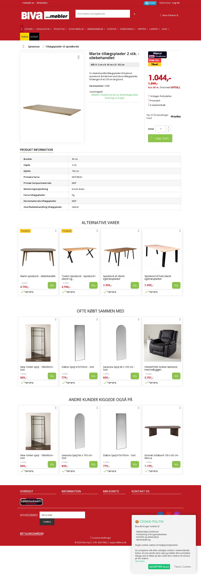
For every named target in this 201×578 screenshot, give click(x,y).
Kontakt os (28, 2)
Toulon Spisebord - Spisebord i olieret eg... (79, 277)
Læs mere (140, 561)
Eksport (66, 512)
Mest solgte (26, 512)
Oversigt (24, 521)
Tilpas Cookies (182, 566)
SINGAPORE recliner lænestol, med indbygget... (161, 368)
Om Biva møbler (70, 503)
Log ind (175, 2)
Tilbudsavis (26, 499)
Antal (151, 128)
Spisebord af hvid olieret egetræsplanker (158, 277)
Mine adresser (110, 507)
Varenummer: (96, 85)
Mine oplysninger (112, 512)
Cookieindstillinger (100, 569)
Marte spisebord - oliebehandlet (37, 276)
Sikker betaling (69, 507)
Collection (25, 503)
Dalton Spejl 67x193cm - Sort (78, 366)
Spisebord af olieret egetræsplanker (114, 277)
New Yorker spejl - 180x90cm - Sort (37, 368)
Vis (52, 285)
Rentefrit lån (68, 516)
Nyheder (24, 507)
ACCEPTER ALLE (159, 566)
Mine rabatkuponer (113, 516)
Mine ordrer (109, 499)
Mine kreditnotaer (112, 503)
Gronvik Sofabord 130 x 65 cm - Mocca (162, 457)
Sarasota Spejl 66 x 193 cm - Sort (119, 368)
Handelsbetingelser (72, 499)
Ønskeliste (41, 2)
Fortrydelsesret (70, 521)
